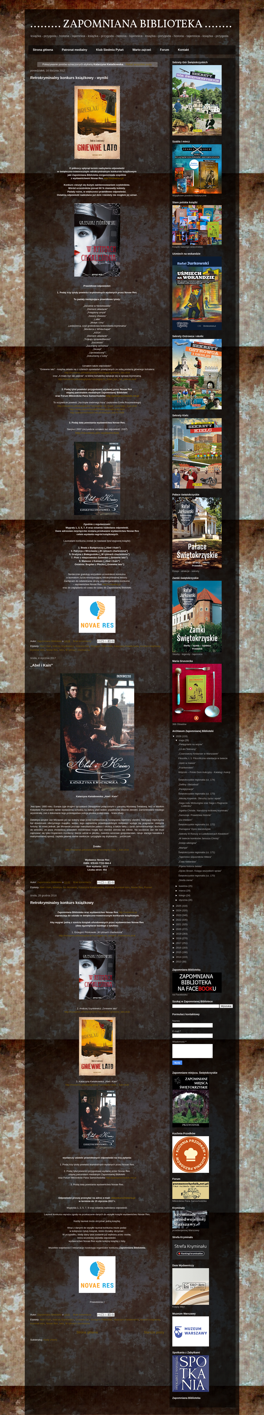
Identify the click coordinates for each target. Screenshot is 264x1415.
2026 (179, 736)
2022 (179, 919)
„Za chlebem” (185, 819)
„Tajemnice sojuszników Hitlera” (195, 857)
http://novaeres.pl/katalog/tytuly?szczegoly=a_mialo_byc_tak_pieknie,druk (97, 379)
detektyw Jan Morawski (64, 887)
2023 (179, 915)
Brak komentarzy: (82, 641)
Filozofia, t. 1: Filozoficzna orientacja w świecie (203, 758)
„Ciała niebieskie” (187, 861)
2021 (179, 924)
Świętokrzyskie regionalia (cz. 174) (196, 779)
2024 (179, 910)
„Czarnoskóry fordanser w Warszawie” (198, 753)
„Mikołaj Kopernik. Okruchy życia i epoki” (199, 798)
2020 (179, 929)
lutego (182, 895)
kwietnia (183, 886)
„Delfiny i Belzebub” (188, 784)
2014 (179, 957)
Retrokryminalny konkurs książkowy (62, 903)
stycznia (183, 900)
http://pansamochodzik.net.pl (122, 395)
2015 (179, 952)
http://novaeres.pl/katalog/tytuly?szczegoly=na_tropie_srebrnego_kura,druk (97, 406)
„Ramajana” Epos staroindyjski (194, 829)
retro (61, 650)
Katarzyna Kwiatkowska (126, 646)
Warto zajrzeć (141, 49)
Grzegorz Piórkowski (102, 646)
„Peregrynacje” (186, 789)
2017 (179, 943)
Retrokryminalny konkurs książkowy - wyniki (69, 78)
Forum (164, 49)
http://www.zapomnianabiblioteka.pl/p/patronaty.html (97, 409)
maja (182, 740)
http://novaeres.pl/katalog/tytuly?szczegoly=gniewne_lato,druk (97, 372)
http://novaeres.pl (113, 178)
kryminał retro (37, 650)
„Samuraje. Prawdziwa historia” (194, 815)
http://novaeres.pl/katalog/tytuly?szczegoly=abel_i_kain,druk (97, 849)
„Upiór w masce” (187, 763)
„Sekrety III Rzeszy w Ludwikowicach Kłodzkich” (203, 833)
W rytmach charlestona (77, 650)
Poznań (148, 887)
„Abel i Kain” (41, 665)
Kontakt (183, 49)
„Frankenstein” (186, 767)
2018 (179, 938)
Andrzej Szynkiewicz (63, 646)
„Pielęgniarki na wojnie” (190, 744)
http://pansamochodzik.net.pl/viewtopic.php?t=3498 (97, 412)
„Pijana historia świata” (190, 866)
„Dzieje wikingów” (187, 843)
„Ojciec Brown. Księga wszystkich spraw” (199, 870)
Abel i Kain (45, 646)
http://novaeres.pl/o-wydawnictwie (97, 432)
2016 (179, 947)
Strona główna (43, 49)
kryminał (109, 887)
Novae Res (52, 650)
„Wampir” (183, 847)
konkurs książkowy (150, 646)
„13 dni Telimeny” (187, 749)
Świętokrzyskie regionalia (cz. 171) (196, 852)
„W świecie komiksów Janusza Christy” (198, 838)
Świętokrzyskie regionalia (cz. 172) (196, 824)
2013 (179, 961)
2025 (179, 905)
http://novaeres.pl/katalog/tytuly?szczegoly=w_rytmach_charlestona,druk (97, 935)
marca (182, 890)
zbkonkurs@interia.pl (123, 1197)
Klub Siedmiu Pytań (110, 49)
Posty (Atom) (50, 1339)
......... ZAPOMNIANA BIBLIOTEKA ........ (131, 24)
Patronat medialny (74, 49)
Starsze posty (154, 1332)
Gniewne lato (82, 646)
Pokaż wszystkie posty (139, 64)
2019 (179, 933)
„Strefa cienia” (185, 880)
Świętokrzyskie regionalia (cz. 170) (196, 875)
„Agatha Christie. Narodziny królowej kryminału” (203, 810)
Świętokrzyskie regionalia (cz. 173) (196, 793)
